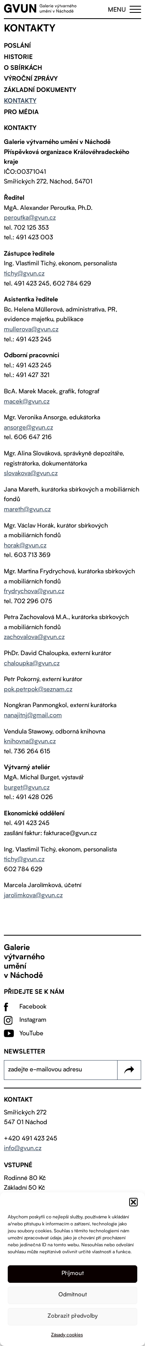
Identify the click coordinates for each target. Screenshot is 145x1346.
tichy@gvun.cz (24, 274)
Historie (18, 57)
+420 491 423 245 (30, 1139)
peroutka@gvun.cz (30, 218)
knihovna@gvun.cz (30, 742)
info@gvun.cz (22, 1148)
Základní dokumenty (40, 90)
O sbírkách (23, 68)
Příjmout (72, 1274)
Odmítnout (72, 1295)
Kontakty (20, 101)
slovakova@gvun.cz (31, 474)
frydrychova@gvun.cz (34, 591)
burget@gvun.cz (26, 788)
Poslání (17, 46)
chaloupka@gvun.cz (32, 664)
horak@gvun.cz (25, 546)
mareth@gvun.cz (27, 510)
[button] (133, 1202)
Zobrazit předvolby (73, 1316)
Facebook (32, 1007)
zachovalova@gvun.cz (34, 637)
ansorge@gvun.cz (28, 428)
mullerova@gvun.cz (31, 330)
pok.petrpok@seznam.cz (38, 690)
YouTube (31, 1034)
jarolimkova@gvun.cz (33, 896)
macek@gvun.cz (26, 402)
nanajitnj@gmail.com (33, 716)
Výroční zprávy (31, 79)
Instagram (32, 1020)
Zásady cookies (67, 1335)
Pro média (21, 112)
